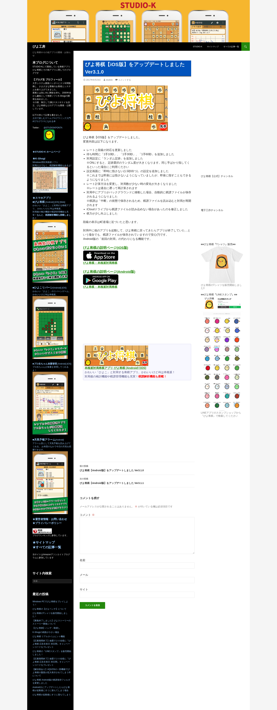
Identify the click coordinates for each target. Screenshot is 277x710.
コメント (87, 514)
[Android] (132, 367)
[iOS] (142, 367)
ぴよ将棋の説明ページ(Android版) (109, 272)
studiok (109, 80)
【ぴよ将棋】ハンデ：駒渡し (46, 628)
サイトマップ (213, 46)
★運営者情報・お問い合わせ (50, 519)
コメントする (124, 80)
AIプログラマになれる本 (44, 121)
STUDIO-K (197, 46)
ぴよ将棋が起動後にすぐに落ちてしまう (52, 694)
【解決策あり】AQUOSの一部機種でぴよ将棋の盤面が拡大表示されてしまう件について (52, 672)
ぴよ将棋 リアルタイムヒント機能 (49, 636)
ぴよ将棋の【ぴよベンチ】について (49, 609)
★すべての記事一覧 (47, 547)
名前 (82, 560)
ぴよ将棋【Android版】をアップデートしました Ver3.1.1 (137, 480)
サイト (84, 589)
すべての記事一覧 (231, 46)
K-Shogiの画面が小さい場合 (46, 632)
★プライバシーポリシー (47, 522)
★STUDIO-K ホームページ (46, 151)
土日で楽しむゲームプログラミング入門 (52, 118)
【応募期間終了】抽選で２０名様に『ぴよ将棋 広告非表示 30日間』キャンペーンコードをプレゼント (52, 643)
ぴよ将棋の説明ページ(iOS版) (105, 248)
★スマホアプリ (42, 197)
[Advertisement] (137, 318)
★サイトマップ (44, 542)
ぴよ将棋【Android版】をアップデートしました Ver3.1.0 (137, 468)
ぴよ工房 (39, 46)
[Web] (62, 202)
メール (84, 574)
